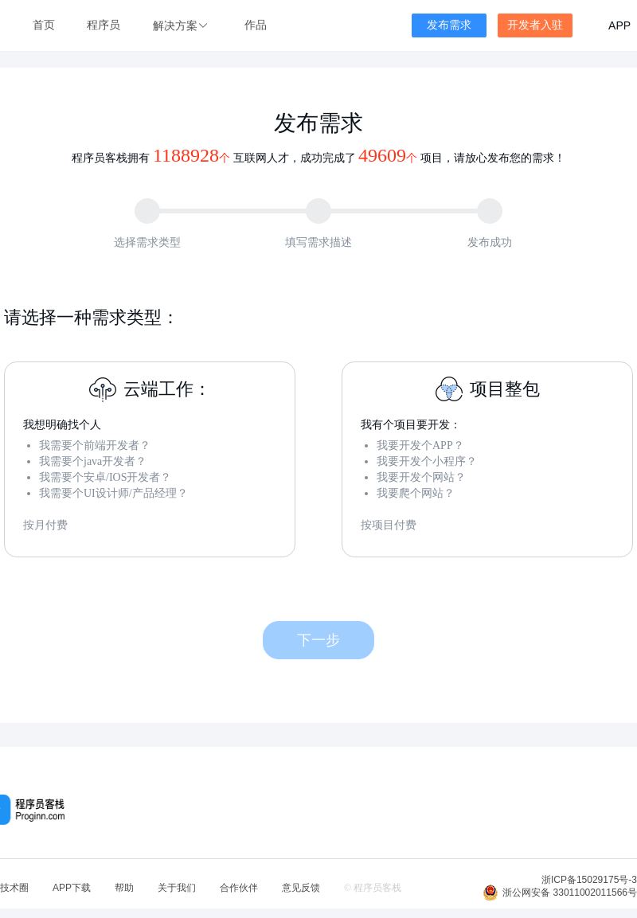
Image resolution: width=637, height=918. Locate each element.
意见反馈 (301, 888)
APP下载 (72, 888)
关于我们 (177, 888)
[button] (182, 26)
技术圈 (14, 888)
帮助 (124, 888)
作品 (255, 25)
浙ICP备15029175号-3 (589, 879)
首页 (44, 25)
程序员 (103, 25)
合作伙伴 (239, 888)
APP (619, 25)
